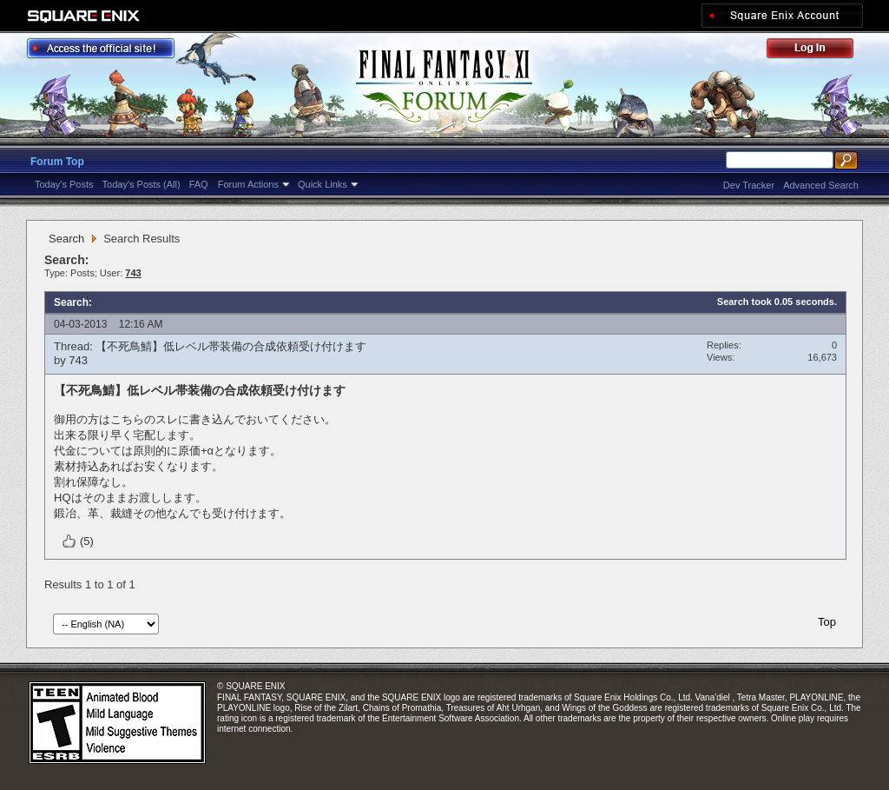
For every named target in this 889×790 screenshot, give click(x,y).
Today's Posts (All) (141, 184)
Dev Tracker (748, 185)
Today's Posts (64, 184)
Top (827, 621)
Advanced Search (821, 185)
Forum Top (57, 162)
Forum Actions (248, 184)
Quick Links (322, 184)
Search (66, 238)
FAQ (198, 184)
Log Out (819, 50)
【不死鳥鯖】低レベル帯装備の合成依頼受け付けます (230, 346)
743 (78, 360)
